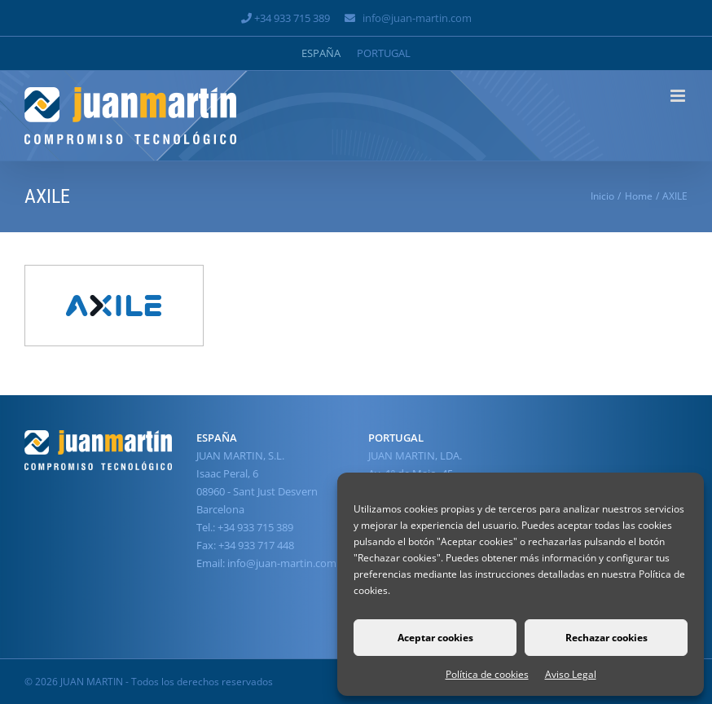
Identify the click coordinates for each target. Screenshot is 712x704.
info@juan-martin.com (417, 18)
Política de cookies (487, 674)
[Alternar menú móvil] (679, 95)
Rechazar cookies (606, 638)
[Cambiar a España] (321, 53)
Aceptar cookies (435, 638)
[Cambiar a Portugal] (384, 53)
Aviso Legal (570, 674)
